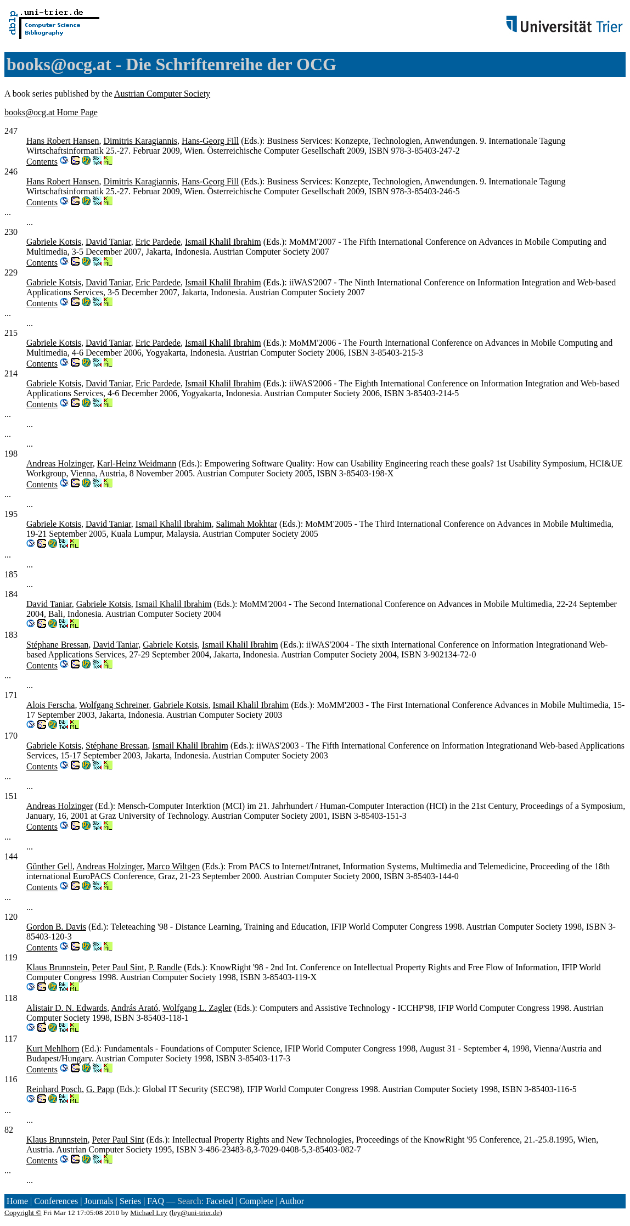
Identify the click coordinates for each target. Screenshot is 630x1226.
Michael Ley (148, 1212)
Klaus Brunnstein (57, 967)
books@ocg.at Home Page (51, 112)
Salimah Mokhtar (246, 523)
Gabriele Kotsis (53, 241)
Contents (42, 161)
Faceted (219, 1201)
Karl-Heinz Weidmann (137, 463)
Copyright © (23, 1212)
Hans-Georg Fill (210, 140)
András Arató (134, 1008)
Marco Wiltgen (173, 866)
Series (130, 1201)
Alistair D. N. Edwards (66, 1008)
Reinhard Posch (54, 1089)
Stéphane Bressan (57, 644)
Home (17, 1201)
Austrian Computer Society (162, 93)
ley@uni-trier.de (196, 1212)
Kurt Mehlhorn (52, 1048)
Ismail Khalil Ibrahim (223, 241)
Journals (98, 1201)
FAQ (155, 1201)
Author (291, 1201)
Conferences (56, 1201)
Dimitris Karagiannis (140, 140)
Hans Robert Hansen (62, 140)
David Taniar (108, 241)
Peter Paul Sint (118, 967)
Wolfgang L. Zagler (197, 1008)
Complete (256, 1201)
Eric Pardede (158, 241)
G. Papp (100, 1089)
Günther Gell (49, 866)
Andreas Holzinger (59, 463)
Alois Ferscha (50, 705)
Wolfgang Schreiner (114, 705)
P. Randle (165, 967)
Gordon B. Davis (56, 926)
